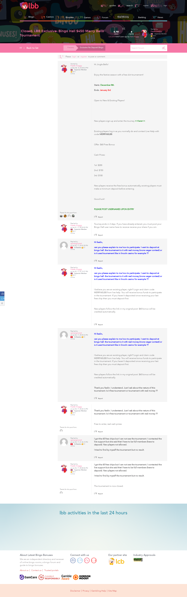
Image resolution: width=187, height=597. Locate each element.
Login (74, 56)
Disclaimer (75, 590)
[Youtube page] (94, 560)
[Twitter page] (80, 560)
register (139, 5)
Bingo (31, 16)
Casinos (50, 16)
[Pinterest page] (87, 560)
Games (84, 17)
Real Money (123, 16)
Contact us (36, 570)
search (122, 5)
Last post (112, 37)
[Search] (164, 48)
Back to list (29, 48)
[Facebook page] (73, 560)
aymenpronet (76, 243)
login (158, 5)
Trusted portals (51, 570)
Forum (102, 17)
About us (24, 570)
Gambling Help (98, 590)
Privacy (86, 590)
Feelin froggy (134, 37)
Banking (139, 17)
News (158, 17)
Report (98, 217)
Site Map (112, 590)
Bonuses (66, 17)
